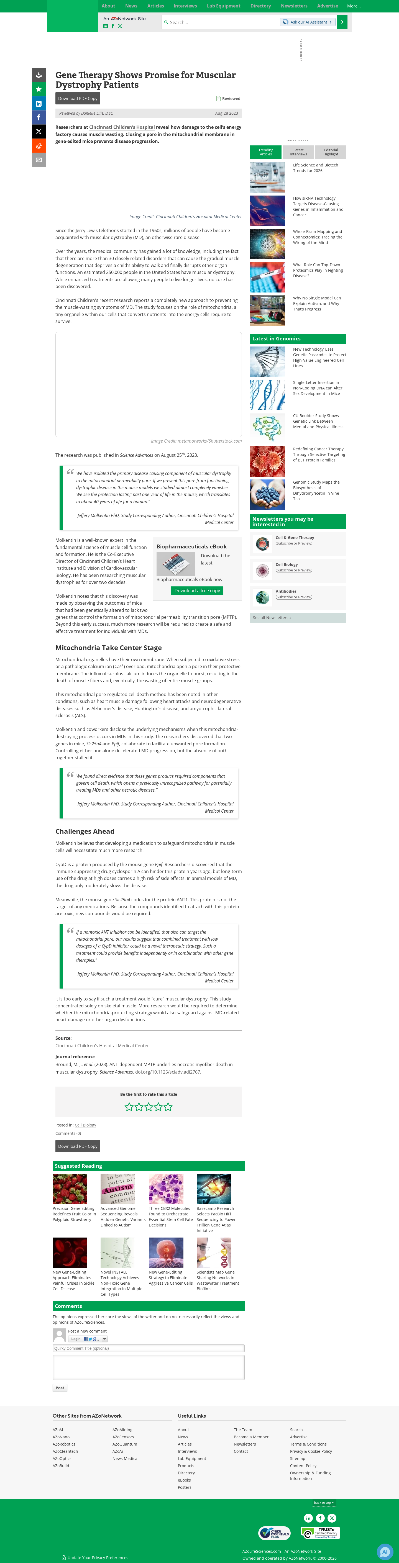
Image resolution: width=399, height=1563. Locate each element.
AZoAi (117, 1451)
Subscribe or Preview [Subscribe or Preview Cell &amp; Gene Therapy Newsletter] (294, 543)
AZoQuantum (124, 1444)
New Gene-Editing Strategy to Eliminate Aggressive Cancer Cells (171, 1277)
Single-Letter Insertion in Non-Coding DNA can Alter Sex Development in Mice (317, 388)
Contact (241, 1451)
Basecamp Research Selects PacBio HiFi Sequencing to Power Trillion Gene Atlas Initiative (216, 1219)
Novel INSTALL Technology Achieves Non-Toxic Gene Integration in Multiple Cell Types (121, 1283)
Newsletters (245, 1444)
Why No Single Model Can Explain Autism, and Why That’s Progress (317, 303)
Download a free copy (197, 590)
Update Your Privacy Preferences (94, 1556)
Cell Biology (85, 1125)
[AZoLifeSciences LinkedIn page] (105, 26)
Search (296, 1430)
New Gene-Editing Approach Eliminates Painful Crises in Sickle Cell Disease (73, 1280)
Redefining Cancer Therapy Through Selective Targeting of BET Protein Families (319, 454)
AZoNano (61, 1437)
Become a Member (251, 1437)
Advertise (299, 1437)
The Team (243, 1430)
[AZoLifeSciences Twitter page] (332, 1518)
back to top (324, 1502)
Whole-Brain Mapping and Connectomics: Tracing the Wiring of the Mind (317, 237)
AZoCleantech (65, 1451)
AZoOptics (62, 1458)
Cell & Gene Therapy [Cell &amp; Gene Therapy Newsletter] (295, 537)
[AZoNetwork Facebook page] (113, 26)
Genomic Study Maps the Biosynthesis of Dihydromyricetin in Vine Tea (316, 490)
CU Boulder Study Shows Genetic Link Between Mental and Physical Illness (318, 421)
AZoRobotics (64, 1444)
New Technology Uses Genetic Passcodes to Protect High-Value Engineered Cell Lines (319, 357)
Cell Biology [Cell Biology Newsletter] (287, 564)
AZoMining (122, 1430)
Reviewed (231, 98)
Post (60, 1387)
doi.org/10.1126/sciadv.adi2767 (167, 1072)
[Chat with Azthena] (385, 1552)
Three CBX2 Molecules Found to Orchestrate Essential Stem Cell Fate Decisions (171, 1217)
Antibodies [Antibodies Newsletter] (286, 591)
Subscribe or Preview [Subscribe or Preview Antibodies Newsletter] (294, 596)
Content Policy (303, 1466)
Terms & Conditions (308, 1444)
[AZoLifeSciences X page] (120, 26)
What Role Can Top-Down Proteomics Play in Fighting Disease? (318, 270)
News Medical (125, 1458)
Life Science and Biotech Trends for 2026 (315, 167)
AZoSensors (123, 1437)
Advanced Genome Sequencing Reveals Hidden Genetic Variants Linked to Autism (123, 1217)
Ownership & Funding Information (310, 1475)
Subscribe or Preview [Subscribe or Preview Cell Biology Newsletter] (294, 570)
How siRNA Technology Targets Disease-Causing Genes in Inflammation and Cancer (318, 206)
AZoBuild (61, 1466)
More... (340, 6)
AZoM (58, 1430)
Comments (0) (68, 1133)
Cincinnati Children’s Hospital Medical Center (102, 1046)
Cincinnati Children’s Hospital (122, 127)
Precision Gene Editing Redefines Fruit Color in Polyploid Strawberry (74, 1214)
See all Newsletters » (272, 617)
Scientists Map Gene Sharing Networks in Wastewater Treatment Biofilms (218, 1280)
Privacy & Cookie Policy (311, 1451)
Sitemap (297, 1458)
